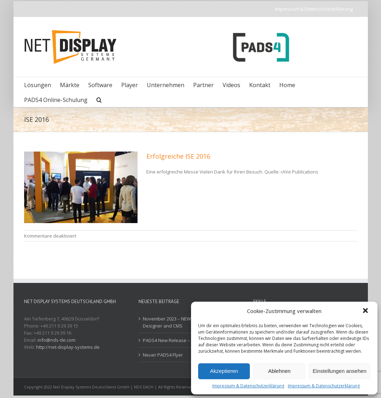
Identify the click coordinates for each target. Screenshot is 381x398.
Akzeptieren (224, 371)
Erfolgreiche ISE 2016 (178, 156)
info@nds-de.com (56, 340)
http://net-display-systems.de (68, 347)
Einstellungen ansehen (339, 371)
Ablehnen (279, 371)
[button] (366, 311)
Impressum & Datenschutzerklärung (248, 386)
